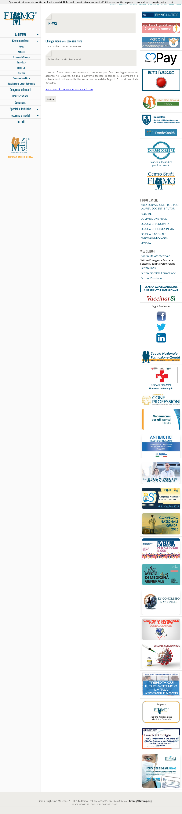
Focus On (21, 68)
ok (172, 2)
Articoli (21, 52)
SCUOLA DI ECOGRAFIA (155, 224)
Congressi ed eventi (20, 89)
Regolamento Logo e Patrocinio (21, 83)
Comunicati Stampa (21, 57)
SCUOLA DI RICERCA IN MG (157, 229)
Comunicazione (19, 41)
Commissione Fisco (21, 78)
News (21, 46)
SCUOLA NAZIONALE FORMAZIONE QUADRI (154, 235)
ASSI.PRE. (146, 213)
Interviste (21, 62)
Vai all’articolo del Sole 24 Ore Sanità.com (69, 89)
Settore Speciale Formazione (158, 273)
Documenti (20, 102)
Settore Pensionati (152, 278)
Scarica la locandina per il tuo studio (161, 163)
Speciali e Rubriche (19, 109)
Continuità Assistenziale (155, 256)
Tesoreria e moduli (19, 115)
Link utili (20, 122)
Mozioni (21, 73)
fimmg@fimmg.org (140, 801)
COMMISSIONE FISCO (154, 218)
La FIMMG (19, 34)
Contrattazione (20, 96)
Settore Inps (148, 268)
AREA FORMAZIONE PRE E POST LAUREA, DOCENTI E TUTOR (160, 206)
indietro (50, 99)
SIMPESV (146, 243)
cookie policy (159, 2)
